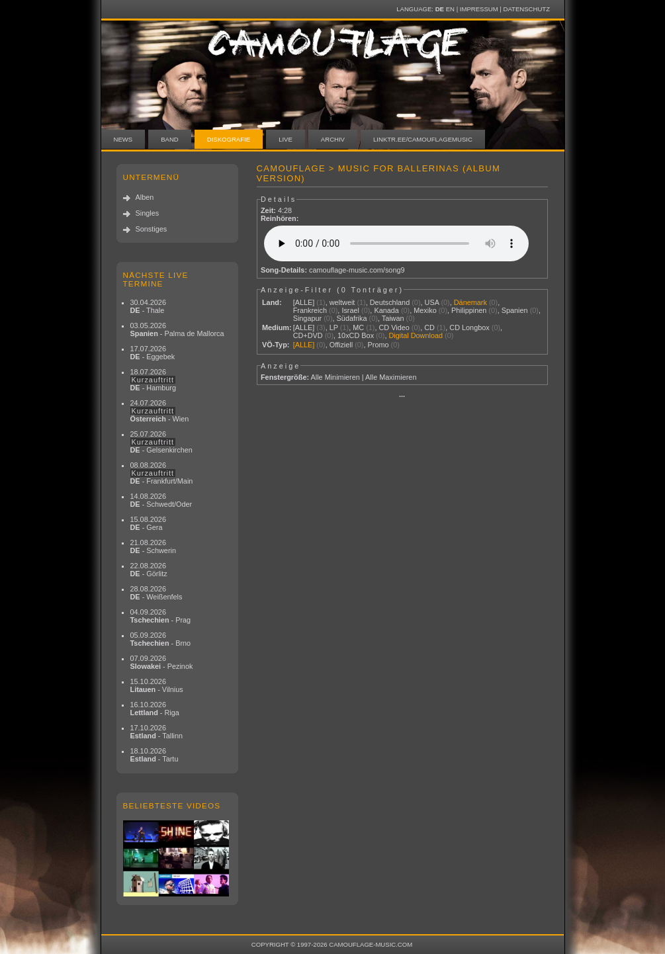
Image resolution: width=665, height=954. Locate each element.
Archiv (333, 139)
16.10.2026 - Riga (154, 708)
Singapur (307, 318)
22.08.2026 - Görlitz (148, 570)
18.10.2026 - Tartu (154, 755)
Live (285, 139)
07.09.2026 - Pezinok (161, 662)
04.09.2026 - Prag (160, 616)
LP (334, 327)
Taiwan (393, 318)
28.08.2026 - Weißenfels (156, 593)
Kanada (386, 310)
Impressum (479, 9)
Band (170, 139)
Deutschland (390, 302)
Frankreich (310, 310)
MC (358, 327)
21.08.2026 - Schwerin (153, 546)
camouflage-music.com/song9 (356, 270)
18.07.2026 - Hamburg (153, 380)
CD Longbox (469, 327)
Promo (378, 345)
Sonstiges (151, 229)
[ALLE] (304, 302)
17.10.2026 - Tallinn (156, 732)
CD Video (393, 327)
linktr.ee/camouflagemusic (422, 139)
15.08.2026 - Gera (148, 523)
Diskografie (228, 139)
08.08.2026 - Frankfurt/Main (161, 473)
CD (429, 327)
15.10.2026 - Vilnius (156, 685)
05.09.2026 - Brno (160, 639)
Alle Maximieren (390, 377)
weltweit (342, 302)
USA (432, 302)
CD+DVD (308, 335)
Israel (350, 310)
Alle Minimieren (334, 377)
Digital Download (415, 335)
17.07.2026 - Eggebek (152, 353)
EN (450, 9)
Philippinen (468, 310)
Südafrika (352, 318)
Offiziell (341, 345)
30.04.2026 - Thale (148, 306)
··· (402, 396)
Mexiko (425, 310)
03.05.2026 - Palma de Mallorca (177, 329)
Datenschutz (527, 9)
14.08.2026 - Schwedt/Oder (161, 500)
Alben (145, 197)
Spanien (515, 310)
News (123, 139)
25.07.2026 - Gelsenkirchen (161, 442)
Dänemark (470, 302)
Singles (147, 213)
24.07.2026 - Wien (159, 411)
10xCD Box (355, 335)
